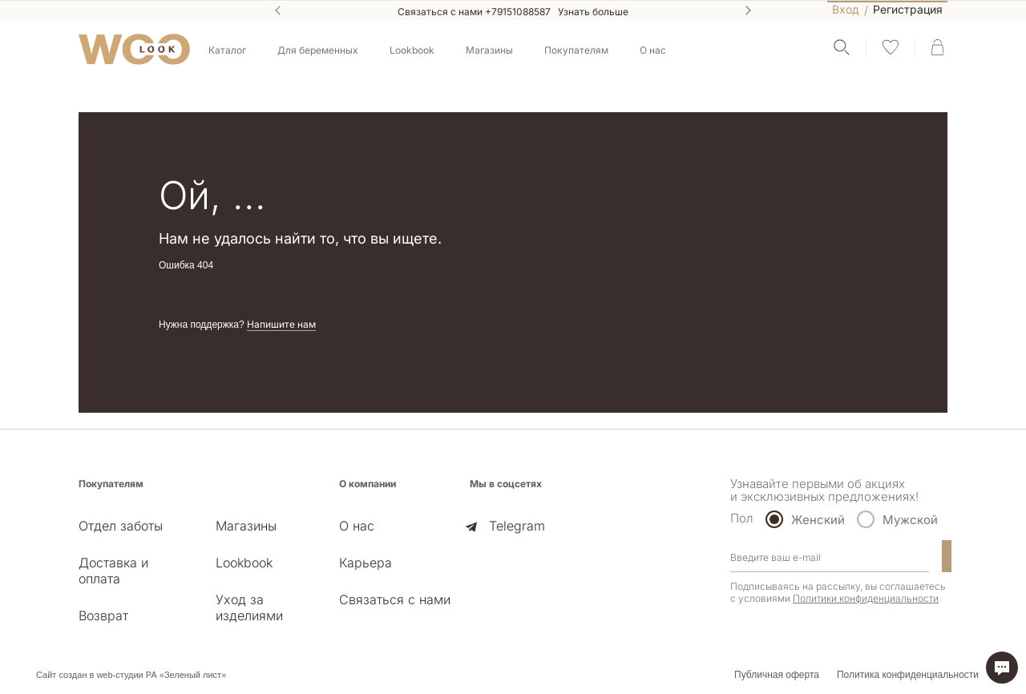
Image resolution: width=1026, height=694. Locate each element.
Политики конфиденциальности (866, 598)
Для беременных (317, 50)
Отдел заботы (121, 526)
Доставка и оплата (113, 571)
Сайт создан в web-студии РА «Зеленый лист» (131, 675)
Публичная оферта (776, 675)
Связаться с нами (394, 599)
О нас (356, 526)
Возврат (103, 615)
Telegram (517, 526)
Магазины (489, 50)
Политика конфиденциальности (908, 675)
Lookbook (412, 50)
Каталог (227, 50)
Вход (845, 9)
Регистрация (908, 10)
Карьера (365, 563)
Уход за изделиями (249, 607)
